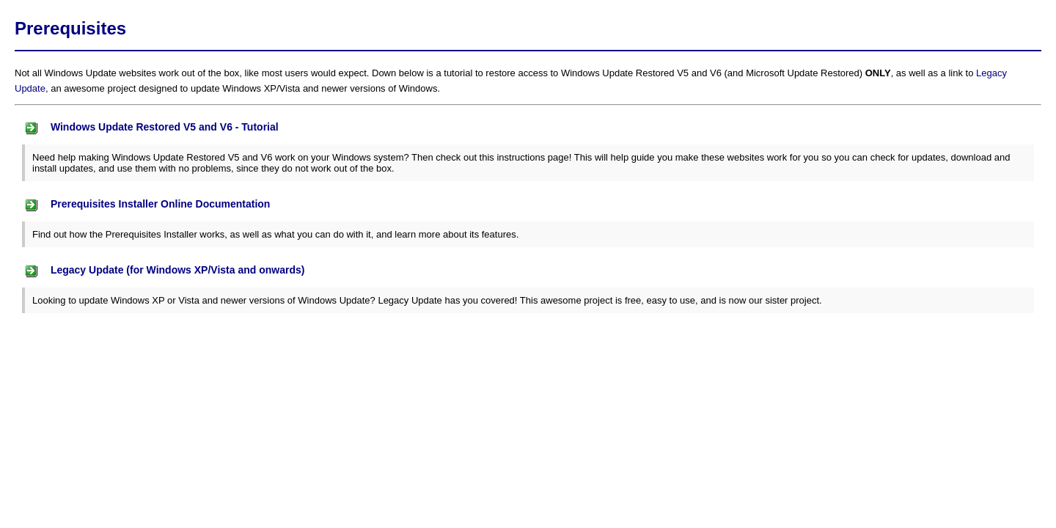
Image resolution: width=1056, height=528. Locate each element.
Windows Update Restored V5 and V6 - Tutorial (150, 128)
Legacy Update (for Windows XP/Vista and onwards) (163, 271)
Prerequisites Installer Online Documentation (146, 205)
